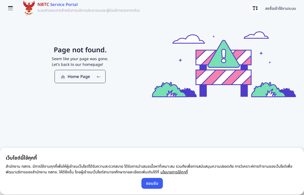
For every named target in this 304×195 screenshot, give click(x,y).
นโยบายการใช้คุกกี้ (174, 171)
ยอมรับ (152, 183)
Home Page (80, 76)
